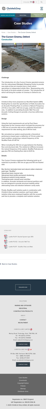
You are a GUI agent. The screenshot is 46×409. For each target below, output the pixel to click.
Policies (23, 386)
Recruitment (23, 323)
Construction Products (38, 15)
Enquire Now (23, 287)
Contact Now (23, 344)
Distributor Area (23, 391)
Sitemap (23, 389)
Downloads (23, 380)
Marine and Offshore (8, 15)
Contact (23, 320)
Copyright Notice (23, 383)
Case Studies (12, 32)
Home (3, 32)
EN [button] (32, 2)
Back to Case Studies (8, 264)
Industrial (23, 15)
